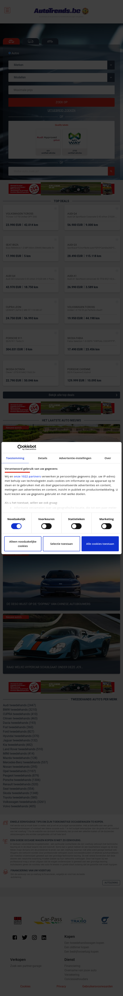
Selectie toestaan (61, 544)
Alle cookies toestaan (100, 544)
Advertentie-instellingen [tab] (75, 458)
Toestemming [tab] (15, 458)
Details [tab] (42, 458)
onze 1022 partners (27, 476)
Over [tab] (108, 458)
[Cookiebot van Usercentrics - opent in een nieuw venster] (20, 447)
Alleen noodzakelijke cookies (22, 544)
